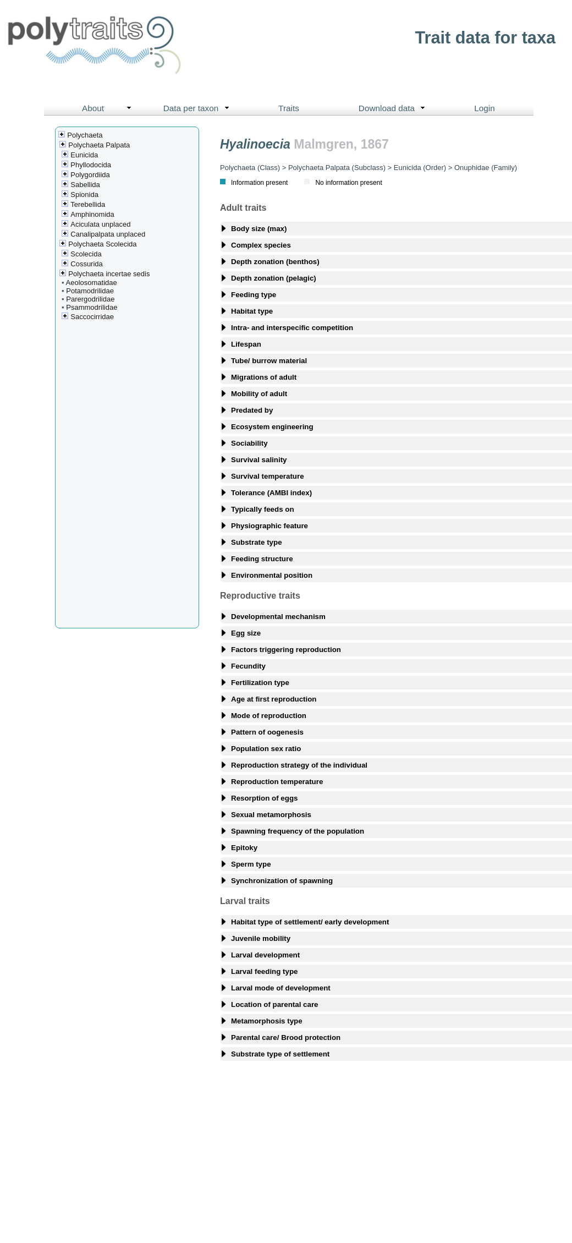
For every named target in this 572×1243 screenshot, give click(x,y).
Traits (288, 108)
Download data (394, 108)
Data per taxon (198, 108)
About (109, 108)
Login (484, 108)
